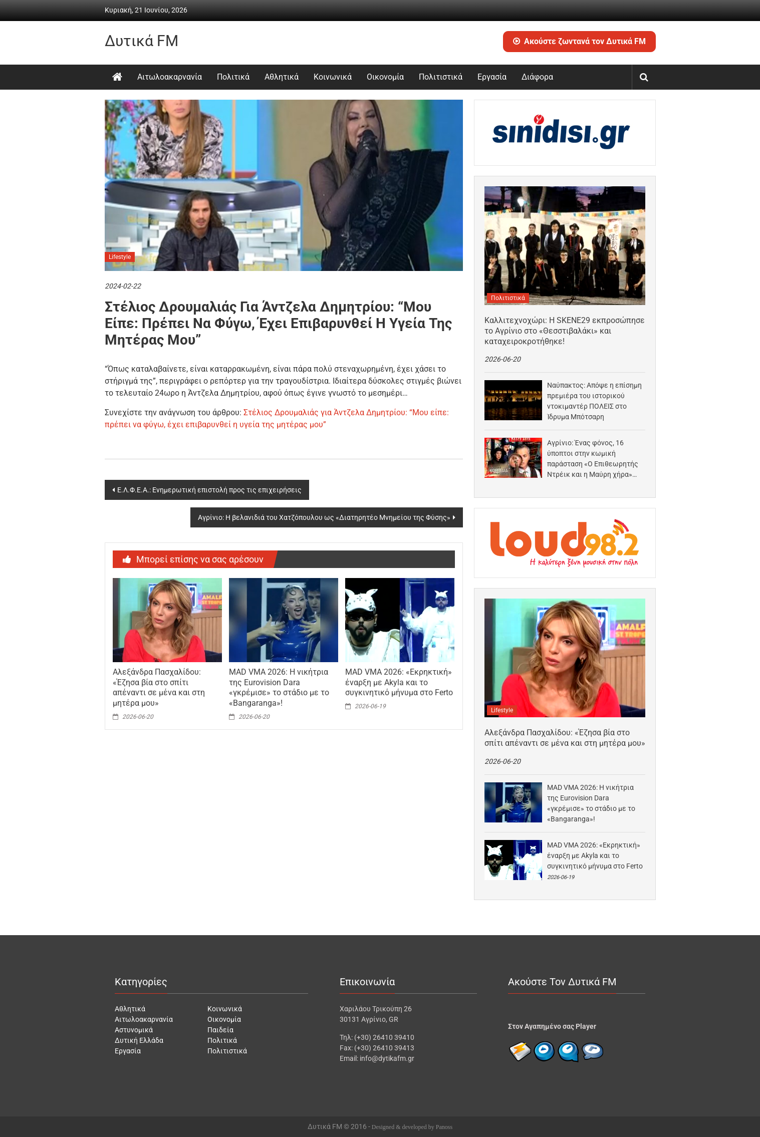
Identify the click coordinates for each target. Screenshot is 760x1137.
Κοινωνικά (333, 77)
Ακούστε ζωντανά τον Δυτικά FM (579, 41)
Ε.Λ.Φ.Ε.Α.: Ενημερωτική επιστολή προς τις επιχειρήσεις (209, 490)
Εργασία (491, 77)
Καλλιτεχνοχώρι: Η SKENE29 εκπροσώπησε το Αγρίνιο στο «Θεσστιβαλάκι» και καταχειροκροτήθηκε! (564, 331)
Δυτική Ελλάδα (139, 1040)
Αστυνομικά (134, 1030)
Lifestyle (120, 256)
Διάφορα (537, 77)
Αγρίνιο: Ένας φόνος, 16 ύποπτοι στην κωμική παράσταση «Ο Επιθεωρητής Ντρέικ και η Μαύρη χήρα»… (592, 458)
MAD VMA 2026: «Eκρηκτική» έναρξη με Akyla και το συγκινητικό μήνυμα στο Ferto (399, 682)
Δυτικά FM (141, 41)
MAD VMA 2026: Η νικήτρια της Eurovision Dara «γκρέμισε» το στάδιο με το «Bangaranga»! (279, 687)
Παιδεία (220, 1030)
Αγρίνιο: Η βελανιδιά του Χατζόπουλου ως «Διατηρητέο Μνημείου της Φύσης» (324, 517)
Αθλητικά (282, 77)
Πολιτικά (233, 77)
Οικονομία (385, 77)
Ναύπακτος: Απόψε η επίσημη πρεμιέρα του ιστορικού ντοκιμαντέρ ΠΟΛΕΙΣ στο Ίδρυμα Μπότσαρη (594, 401)
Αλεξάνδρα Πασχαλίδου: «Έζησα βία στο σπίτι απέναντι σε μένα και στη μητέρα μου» (159, 687)
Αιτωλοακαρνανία (169, 77)
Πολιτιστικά (440, 77)
